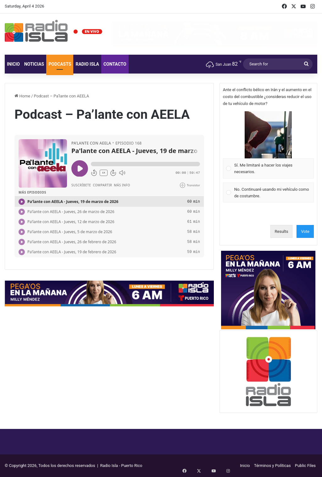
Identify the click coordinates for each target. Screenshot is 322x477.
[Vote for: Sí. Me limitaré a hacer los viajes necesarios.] (268, 145)
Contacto (114, 64)
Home (22, 96)
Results (281, 231)
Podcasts (59, 64)
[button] (268, 134)
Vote (305, 231)
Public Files (305, 465)
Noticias (34, 64)
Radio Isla (87, 64)
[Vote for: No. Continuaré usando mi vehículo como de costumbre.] (268, 192)
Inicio (13, 64)
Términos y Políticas (272, 465)
